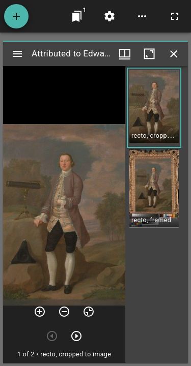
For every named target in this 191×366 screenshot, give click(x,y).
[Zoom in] (40, 311)
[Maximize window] (149, 54)
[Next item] (76, 336)
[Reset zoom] (88, 311)
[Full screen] (174, 16)
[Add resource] (16, 16)
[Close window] (173, 54)
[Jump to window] (77, 16)
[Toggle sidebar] (17, 54)
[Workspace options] (142, 16)
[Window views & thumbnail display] (125, 54)
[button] (154, 107)
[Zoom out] (64, 311)
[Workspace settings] (109, 16)
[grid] (156, 214)
